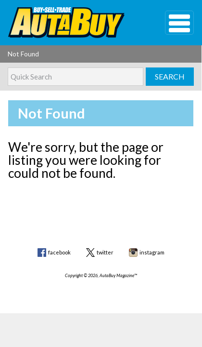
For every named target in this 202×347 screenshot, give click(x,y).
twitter (105, 252)
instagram (151, 252)
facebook (59, 252)
